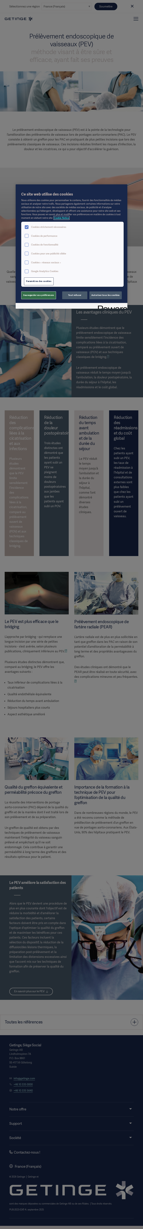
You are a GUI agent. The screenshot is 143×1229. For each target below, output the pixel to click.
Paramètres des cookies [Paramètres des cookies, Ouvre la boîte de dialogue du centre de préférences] (39, 281)
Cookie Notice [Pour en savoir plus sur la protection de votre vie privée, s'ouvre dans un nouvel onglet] (61, 217)
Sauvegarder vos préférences (38, 295)
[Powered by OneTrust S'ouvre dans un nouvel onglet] (111, 306)
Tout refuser (74, 295)
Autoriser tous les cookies (105, 295)
